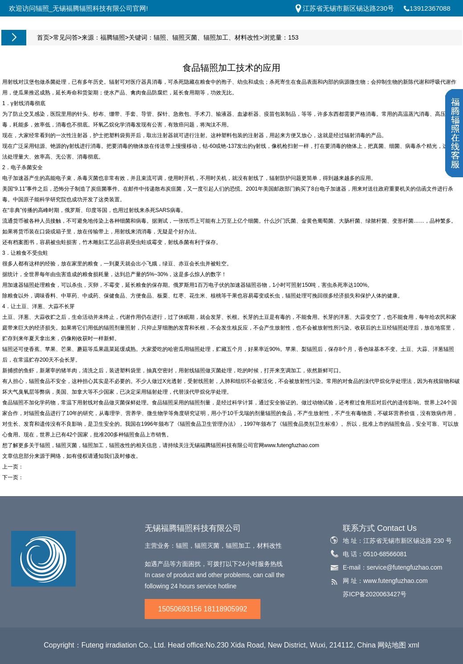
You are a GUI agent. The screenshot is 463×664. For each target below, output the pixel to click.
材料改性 (247, 37)
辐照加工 (215, 37)
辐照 (160, 37)
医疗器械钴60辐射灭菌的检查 (58, 477)
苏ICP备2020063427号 (374, 594)
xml (413, 645)
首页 (43, 37)
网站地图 (392, 645)
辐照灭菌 (184, 37)
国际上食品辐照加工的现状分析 (61, 467)
